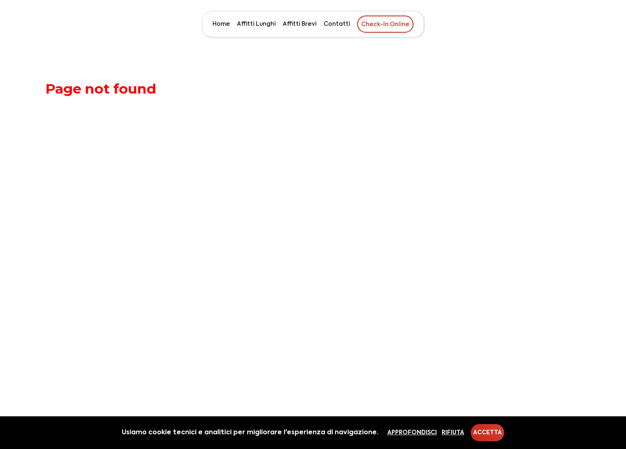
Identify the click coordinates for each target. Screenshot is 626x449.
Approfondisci (412, 433)
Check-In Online (385, 24)
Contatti (337, 24)
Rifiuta (453, 433)
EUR (573, 24)
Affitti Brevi (300, 24)
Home (221, 24)
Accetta (487, 433)
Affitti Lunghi (256, 24)
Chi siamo (544, 24)
